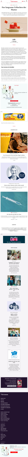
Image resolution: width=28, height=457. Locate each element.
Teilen (14, 126)
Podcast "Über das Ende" (14, 312)
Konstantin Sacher (14, 189)
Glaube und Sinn (4, 413)
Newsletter (3, 398)
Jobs (1, 439)
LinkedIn (15, 230)
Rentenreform (15, 286)
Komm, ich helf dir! (14, 339)
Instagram (24, 229)
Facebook (11, 230)
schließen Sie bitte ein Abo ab (18, 228)
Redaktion (2, 443)
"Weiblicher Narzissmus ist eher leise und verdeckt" (14, 263)
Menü (1, 1)
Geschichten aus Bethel (14, 337)
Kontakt (2, 427)
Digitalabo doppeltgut (5, 406)
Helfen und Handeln (4, 414)
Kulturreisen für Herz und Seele (14, 362)
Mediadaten (3, 437)
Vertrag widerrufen (4, 430)
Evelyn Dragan (14, 41)
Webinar (2, 401)
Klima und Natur (4, 415)
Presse (2, 438)
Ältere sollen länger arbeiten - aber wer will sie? (14, 289)
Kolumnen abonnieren (5, 404)
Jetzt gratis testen (14, 452)
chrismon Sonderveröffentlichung (14, 359)
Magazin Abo (3, 434)
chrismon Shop (3, 435)
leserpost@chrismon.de (11, 229)
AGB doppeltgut (3, 428)
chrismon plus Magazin (5, 407)
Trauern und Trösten (4, 420)
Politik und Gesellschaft (5, 419)
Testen (23, 1)
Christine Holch (14, 41)
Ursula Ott (13, 298)
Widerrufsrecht (3, 429)
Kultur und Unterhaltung (5, 418)
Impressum (3, 424)
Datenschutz (3, 425)
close (27, 444)
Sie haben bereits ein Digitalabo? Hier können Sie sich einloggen (14, 107)
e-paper (2, 409)
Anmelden (26, 1)
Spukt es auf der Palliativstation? (14, 315)
